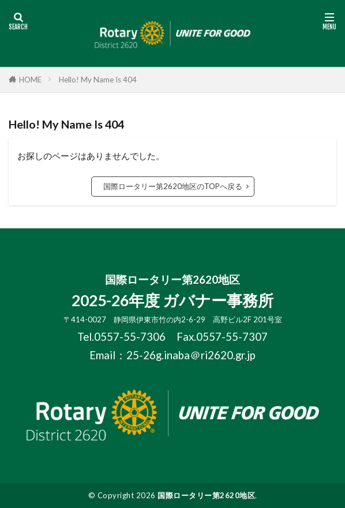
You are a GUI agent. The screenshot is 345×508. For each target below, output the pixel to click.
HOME (30, 79)
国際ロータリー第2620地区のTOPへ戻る (172, 186)
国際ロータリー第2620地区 (206, 495)
